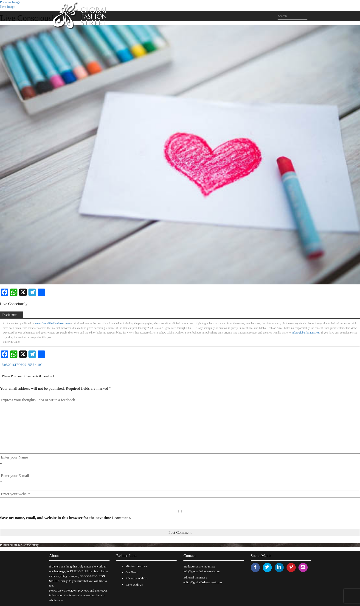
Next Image (7, 6)
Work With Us (134, 584)
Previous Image (10, 2)
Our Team (132, 572)
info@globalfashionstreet (306, 332)
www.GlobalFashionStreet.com (52, 323)
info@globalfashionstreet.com (201, 571)
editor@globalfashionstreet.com (202, 582)
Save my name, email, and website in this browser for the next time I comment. (65, 518)
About (54, 555)
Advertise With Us (137, 578)
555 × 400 (35, 365)
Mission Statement (137, 566)
